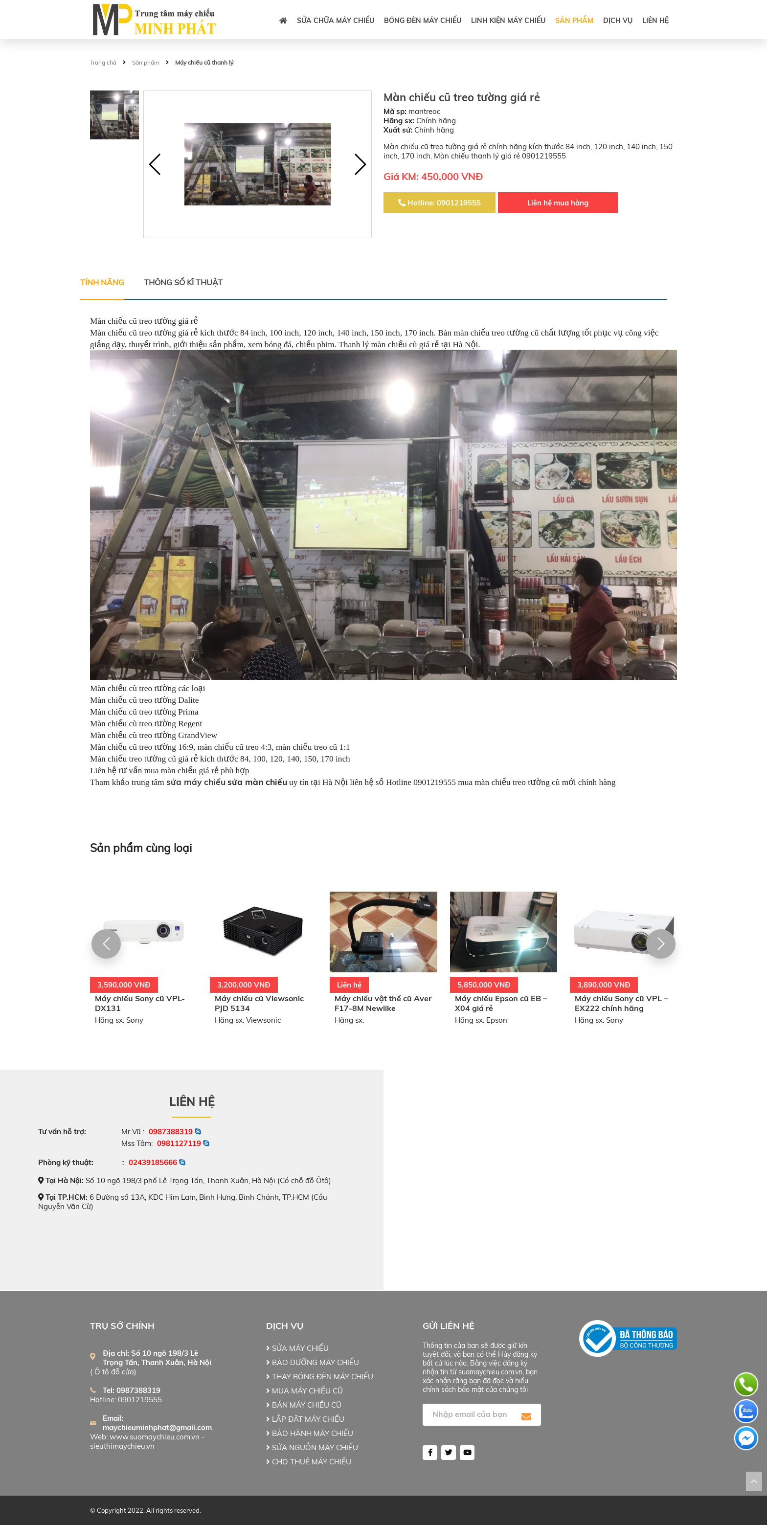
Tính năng (102, 282)
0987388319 (171, 1131)
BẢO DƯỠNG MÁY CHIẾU (312, 1362)
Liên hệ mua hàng (557, 202)
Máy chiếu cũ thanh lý (204, 62)
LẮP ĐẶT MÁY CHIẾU (305, 1419)
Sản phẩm (574, 20)
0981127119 (179, 1143)
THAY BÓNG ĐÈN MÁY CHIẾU (319, 1376)
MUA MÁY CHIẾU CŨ (304, 1390)
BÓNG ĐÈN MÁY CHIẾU (422, 20)
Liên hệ (655, 20)
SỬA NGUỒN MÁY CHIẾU (312, 1447)
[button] (359, 164)
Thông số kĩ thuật (183, 282)
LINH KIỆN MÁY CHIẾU (508, 20)
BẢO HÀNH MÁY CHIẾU (309, 1433)
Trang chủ (103, 62)
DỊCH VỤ (617, 20)
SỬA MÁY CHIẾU (297, 1348)
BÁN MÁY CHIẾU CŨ (303, 1405)
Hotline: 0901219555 (439, 202)
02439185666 (153, 1162)
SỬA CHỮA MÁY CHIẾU (335, 20)
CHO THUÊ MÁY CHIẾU (308, 1461)
